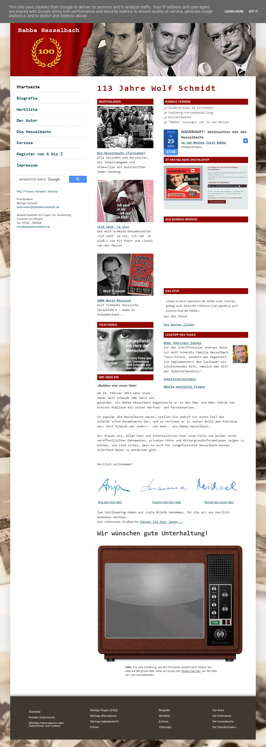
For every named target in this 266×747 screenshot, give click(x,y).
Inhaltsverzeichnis (180, 379)
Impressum (27, 165)
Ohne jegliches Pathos (182, 343)
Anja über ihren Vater (110, 502)
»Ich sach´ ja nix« (113, 227)
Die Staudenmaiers (225, 727)
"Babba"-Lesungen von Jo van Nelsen (198, 122)
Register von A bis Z (40, 154)
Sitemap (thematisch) (103, 715)
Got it (253, 11)
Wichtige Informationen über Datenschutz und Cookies (46, 724)
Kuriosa (25, 143)
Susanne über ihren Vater (166, 502)
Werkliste (27, 109)
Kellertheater (180, 117)
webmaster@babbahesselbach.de (38, 207)
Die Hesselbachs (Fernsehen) (121, 153)
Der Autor (27, 120)
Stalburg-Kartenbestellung (190, 112)
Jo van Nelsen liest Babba (203, 142)
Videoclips (165, 727)
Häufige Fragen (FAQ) (104, 710)
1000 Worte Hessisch (114, 300)
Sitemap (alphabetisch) (104, 721)
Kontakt (40, 191)
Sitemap (53, 191)
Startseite (28, 87)
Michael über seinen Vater (219, 502)
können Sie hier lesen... (161, 522)
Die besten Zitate (179, 324)
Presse (29, 191)
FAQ (19, 191)
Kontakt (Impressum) (42, 717)
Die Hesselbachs (34, 132)
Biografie (27, 98)
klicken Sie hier (191, 671)
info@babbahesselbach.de (33, 226)
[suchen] (40, 179)
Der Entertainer (222, 715)
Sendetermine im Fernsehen (190, 108)
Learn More (234, 11)
